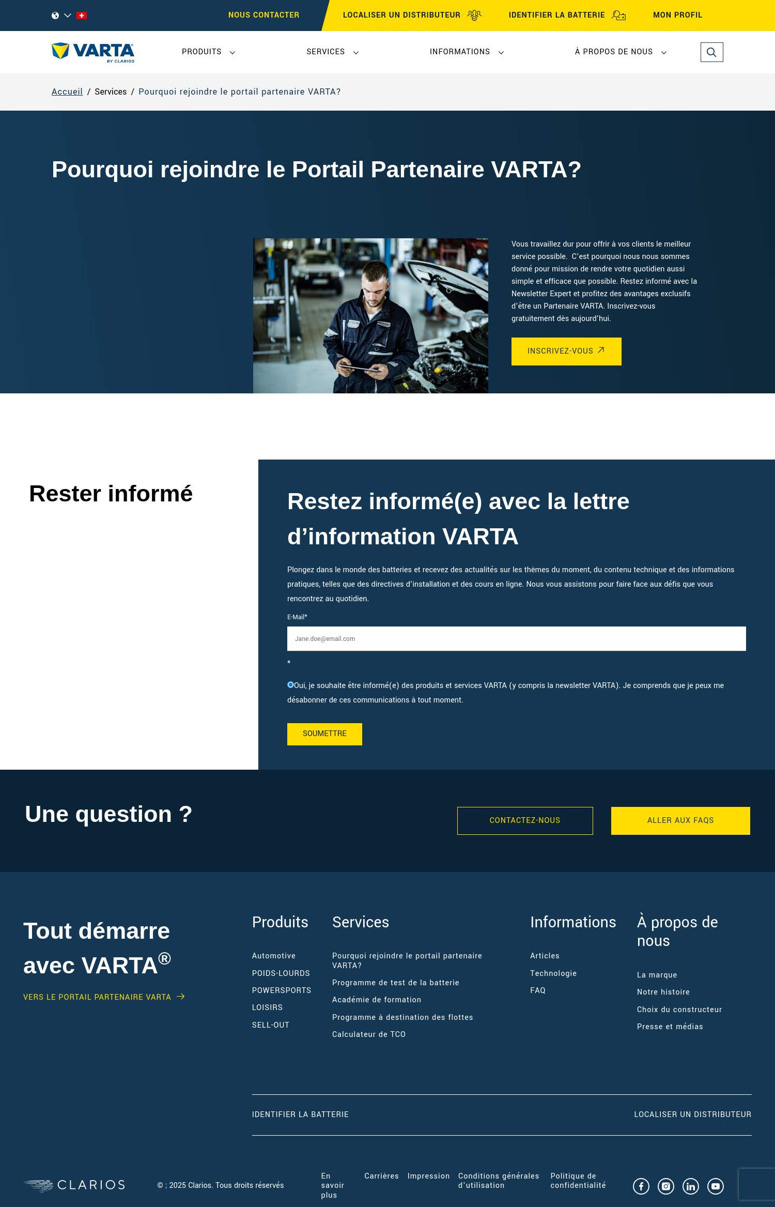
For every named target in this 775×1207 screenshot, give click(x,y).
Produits (202, 52)
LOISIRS (267, 1007)
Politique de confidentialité (578, 1181)
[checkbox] (516, 693)
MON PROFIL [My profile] (687, 15)
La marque (657, 975)
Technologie (553, 973)
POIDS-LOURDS (281, 973)
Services (325, 52)
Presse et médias (670, 1026)
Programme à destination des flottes (402, 1017)
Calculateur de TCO (369, 1034)
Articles (545, 956)
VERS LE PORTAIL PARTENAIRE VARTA (97, 997)
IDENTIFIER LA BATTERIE (568, 15)
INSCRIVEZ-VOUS (561, 351)
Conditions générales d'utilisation (498, 1181)
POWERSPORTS (282, 990)
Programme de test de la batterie (395, 982)
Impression (429, 1176)
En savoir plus (333, 1186)
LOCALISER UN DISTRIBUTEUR (412, 15)
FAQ (538, 990)
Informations (460, 52)
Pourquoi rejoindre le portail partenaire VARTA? (240, 92)
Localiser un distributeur (693, 1114)
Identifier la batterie (300, 1114)
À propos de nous (614, 52)
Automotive (274, 956)
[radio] (516, 693)
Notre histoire (663, 992)
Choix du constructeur (679, 1009)
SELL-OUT (271, 1025)
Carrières (381, 1176)
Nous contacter (264, 15)
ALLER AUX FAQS (680, 820)
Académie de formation (377, 1000)
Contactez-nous (525, 820)
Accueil (67, 92)
